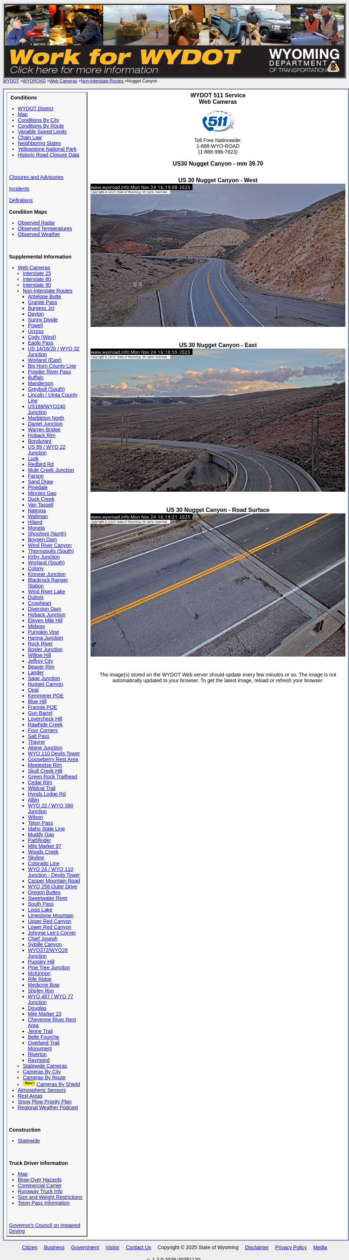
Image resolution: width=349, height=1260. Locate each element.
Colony (36, 568)
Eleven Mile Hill (45, 620)
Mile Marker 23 (45, 1014)
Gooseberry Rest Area (53, 759)
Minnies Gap (42, 493)
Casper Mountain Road (54, 881)
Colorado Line (43, 863)
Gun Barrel (40, 713)
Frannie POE (42, 707)
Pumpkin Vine (43, 632)
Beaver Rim (41, 667)
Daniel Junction (45, 424)
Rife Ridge (39, 979)
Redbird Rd (41, 464)
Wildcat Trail (41, 788)
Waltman (38, 516)
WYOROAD (34, 81)
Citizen (30, 1247)
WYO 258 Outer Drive (52, 886)
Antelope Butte (44, 296)
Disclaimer (257, 1247)
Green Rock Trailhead (52, 777)
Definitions (21, 200)
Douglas (37, 1008)
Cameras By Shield (58, 1084)
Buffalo (35, 377)
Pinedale (38, 487)
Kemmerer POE (46, 696)
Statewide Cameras (45, 1066)
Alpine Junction (45, 748)
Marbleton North (46, 418)
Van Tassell (40, 505)
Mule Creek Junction (51, 470)
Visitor (112, 1247)
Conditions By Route (41, 126)
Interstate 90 (37, 285)
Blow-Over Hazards (40, 1180)
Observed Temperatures (45, 228)
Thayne (36, 742)
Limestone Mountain (50, 915)
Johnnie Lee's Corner (52, 933)
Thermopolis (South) (51, 551)
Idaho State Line (46, 829)
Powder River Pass (49, 372)
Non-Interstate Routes (103, 81)
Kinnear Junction (47, 574)
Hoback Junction (47, 615)
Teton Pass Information (44, 1203)
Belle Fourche (43, 1037)
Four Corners (43, 730)
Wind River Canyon (50, 545)
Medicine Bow (43, 985)
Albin (33, 800)
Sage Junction (44, 678)
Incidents (19, 189)
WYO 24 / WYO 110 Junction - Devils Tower (54, 872)
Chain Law (30, 137)
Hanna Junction (45, 638)
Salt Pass (38, 736)
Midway (36, 626)
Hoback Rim (41, 435)
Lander (36, 672)
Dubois (36, 597)
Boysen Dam (42, 539)
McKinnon (39, 973)
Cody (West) (42, 337)
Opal (33, 690)
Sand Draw (40, 481)
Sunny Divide (43, 320)
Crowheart (39, 603)
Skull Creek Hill (45, 771)
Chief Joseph (43, 938)
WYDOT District (36, 108)
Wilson (35, 817)
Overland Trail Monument (43, 1045)
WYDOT (11, 81)
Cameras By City (42, 1072)
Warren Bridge (44, 429)
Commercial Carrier (40, 1185)
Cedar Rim (40, 782)
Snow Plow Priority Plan (45, 1102)
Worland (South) (46, 562)
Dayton (36, 314)
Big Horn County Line (52, 366)
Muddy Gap (41, 834)
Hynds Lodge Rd (47, 794)
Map (23, 114)
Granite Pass (42, 302)
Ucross (36, 331)
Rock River (40, 643)
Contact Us (138, 1247)
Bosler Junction (45, 649)
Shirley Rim (41, 991)
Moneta (36, 528)
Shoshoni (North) (47, 534)
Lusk (33, 458)
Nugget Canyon (45, 684)
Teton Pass (40, 823)
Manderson (40, 383)
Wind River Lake (46, 591)
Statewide (29, 1141)
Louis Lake (40, 910)
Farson (36, 476)
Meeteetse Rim (45, 765)
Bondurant (39, 441)
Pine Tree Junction (49, 967)
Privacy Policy (291, 1247)
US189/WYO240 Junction (47, 409)
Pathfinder (39, 840)
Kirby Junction (44, 557)
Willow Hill (39, 655)
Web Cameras (63, 81)
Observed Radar (36, 223)
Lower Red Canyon (49, 927)
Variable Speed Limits (42, 131)
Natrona (37, 510)
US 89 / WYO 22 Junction (46, 450)
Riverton (37, 1054)
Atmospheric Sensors (42, 1090)
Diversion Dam (44, 609)
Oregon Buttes (44, 892)
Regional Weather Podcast (48, 1107)
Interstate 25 (37, 273)
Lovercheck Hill (45, 719)
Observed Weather (39, 234)
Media (320, 1247)
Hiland (35, 522)
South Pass (41, 904)
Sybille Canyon (45, 944)
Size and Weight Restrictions (50, 1197)
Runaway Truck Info (40, 1191)
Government (85, 1247)
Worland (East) (45, 360)
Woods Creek (43, 852)
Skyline (36, 857)
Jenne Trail (40, 1031)
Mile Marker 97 (45, 846)
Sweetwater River (48, 898)
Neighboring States (39, 143)
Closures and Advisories (36, 177)
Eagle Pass (41, 343)
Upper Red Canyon (49, 921)
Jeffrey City (40, 661)
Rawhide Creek (45, 724)
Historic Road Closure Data (48, 155)
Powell (35, 325)
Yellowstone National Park (47, 149)
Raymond (39, 1060)
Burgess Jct (41, 308)
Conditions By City (38, 120)
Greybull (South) (46, 389)
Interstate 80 (37, 279)
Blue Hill (37, 701)
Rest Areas (30, 1096)
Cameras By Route (44, 1077)
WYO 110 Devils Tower (54, 753)
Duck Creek (41, 499)
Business (54, 1247)
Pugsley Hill (41, 962)
